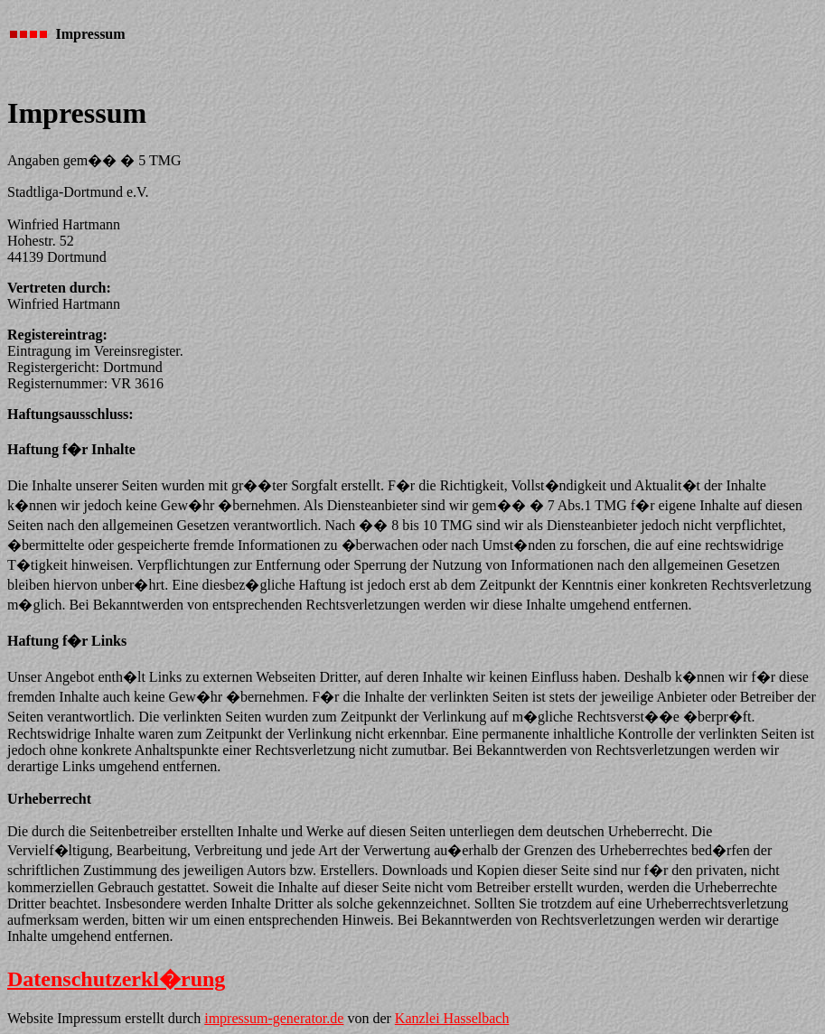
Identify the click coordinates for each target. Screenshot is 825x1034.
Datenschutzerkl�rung (116, 979)
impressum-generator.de (273, 1018)
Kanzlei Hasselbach (452, 1018)
